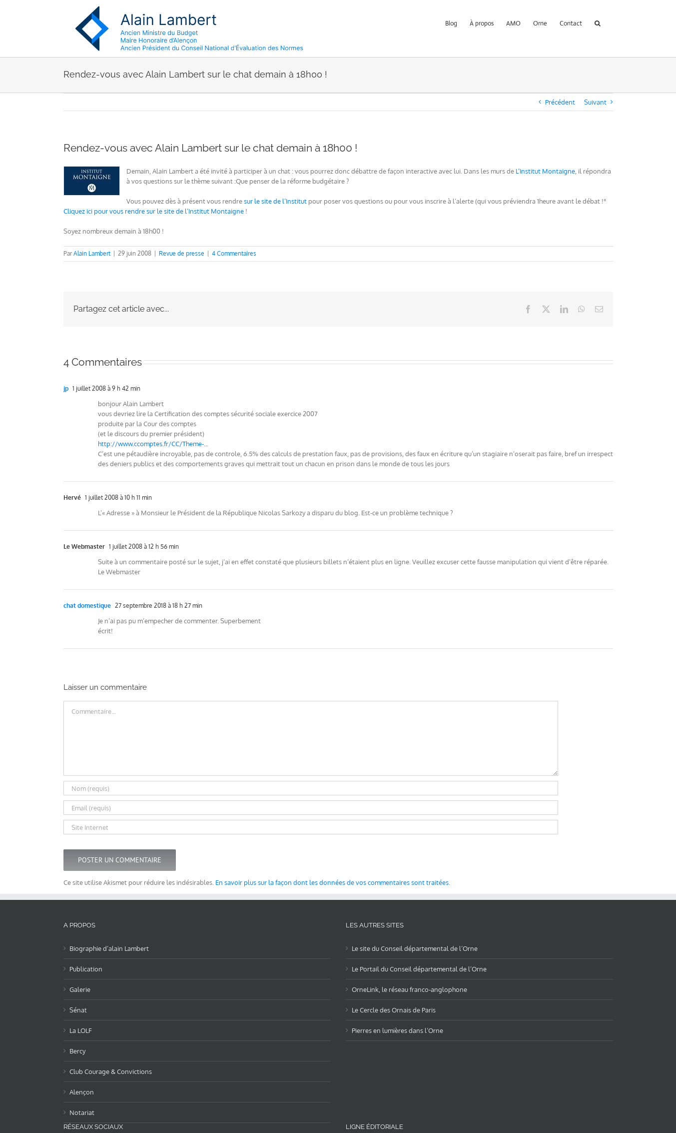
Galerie (79, 989)
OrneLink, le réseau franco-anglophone (409, 989)
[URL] (310, 827)
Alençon (81, 1092)
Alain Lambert (91, 253)
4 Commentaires (234, 253)
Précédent (560, 102)
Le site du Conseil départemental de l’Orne (415, 948)
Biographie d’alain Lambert (109, 948)
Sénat (78, 1010)
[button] (598, 22)
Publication (85, 969)
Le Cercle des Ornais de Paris (394, 1010)
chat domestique (87, 605)
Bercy (77, 1051)
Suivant (595, 102)
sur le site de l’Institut (275, 201)
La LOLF (80, 1030)
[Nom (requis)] (310, 788)
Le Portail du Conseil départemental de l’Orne (419, 969)
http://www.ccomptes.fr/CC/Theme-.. (152, 444)
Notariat (81, 1112)
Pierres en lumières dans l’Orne (397, 1030)
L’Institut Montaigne (545, 171)
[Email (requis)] (310, 807)
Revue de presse (181, 253)
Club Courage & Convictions (110, 1071)
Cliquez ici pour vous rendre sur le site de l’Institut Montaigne (153, 211)
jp (65, 388)
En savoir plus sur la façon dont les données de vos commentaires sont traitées (332, 882)
